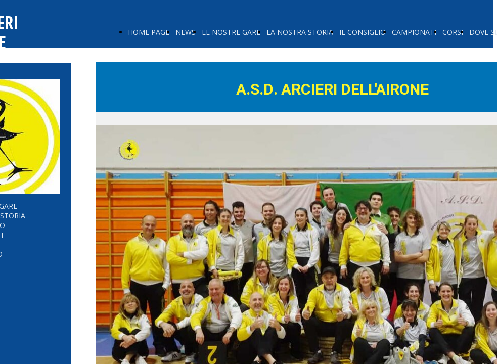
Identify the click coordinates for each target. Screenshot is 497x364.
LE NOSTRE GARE (231, 32)
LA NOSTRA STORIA (299, 32)
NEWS (185, 32)
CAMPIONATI (414, 32)
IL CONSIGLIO (362, 32)
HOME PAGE (148, 32)
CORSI (452, 32)
